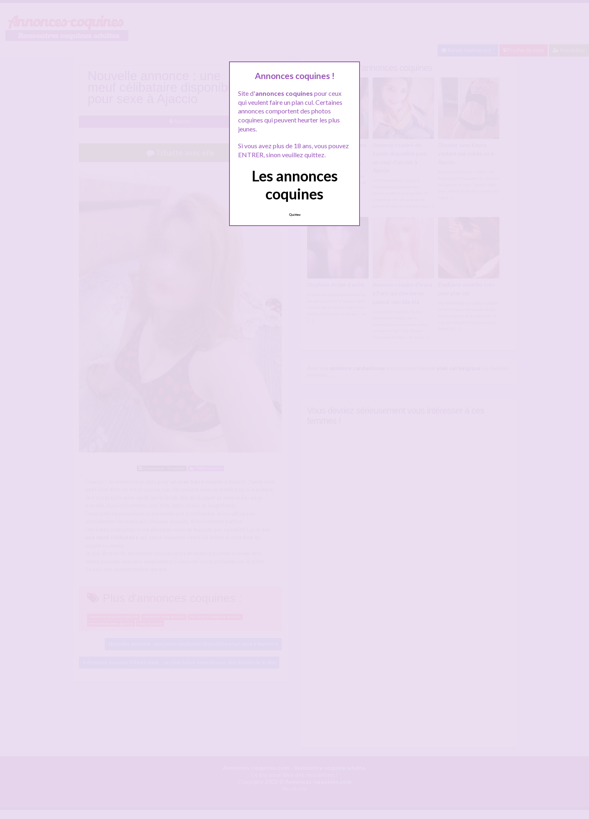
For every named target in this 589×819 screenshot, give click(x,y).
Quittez (295, 215)
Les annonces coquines (295, 184)
